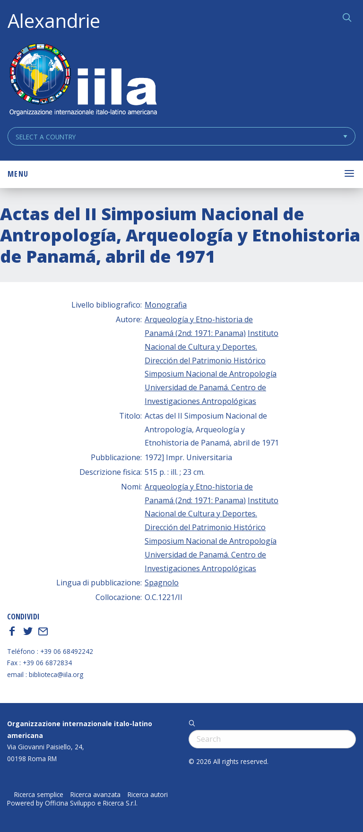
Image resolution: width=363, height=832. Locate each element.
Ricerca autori (148, 794)
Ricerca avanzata (95, 794)
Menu (18, 174)
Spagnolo (162, 582)
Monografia (166, 305)
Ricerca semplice (38, 794)
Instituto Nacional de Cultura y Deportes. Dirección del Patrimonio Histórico (211, 347)
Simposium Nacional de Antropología (211, 374)
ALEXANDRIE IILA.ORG (83, 81)
